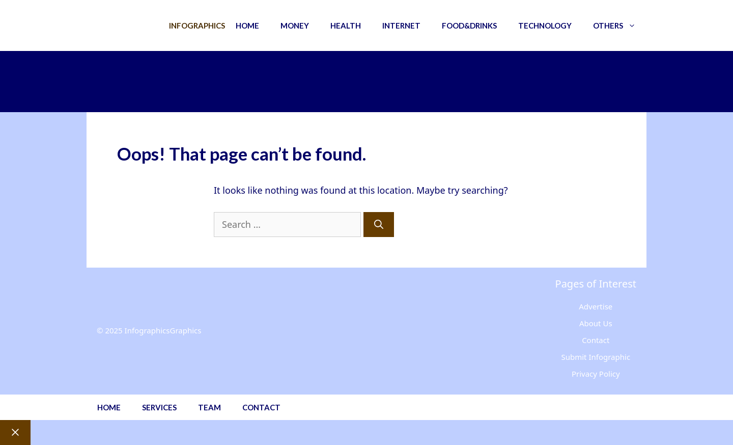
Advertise (595, 306)
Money (294, 25)
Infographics (197, 25)
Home (247, 25)
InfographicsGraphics (163, 330)
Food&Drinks (469, 25)
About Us (595, 323)
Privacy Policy (596, 374)
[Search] (378, 224)
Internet (401, 25)
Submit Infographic (595, 357)
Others (619, 25)
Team (209, 407)
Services (159, 407)
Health (345, 25)
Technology (545, 25)
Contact (595, 340)
